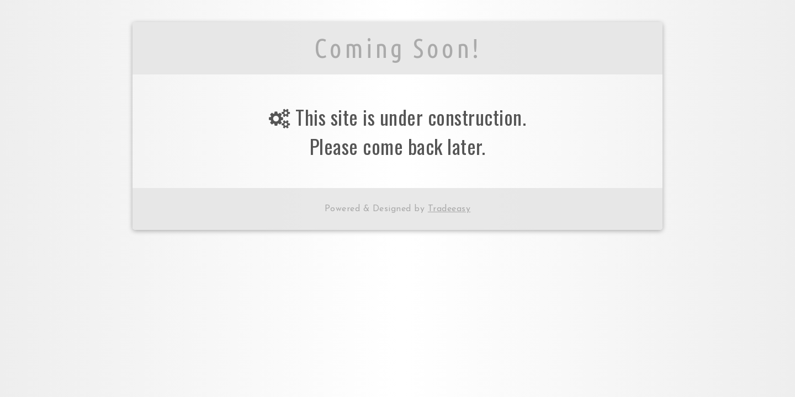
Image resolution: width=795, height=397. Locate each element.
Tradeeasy (449, 209)
